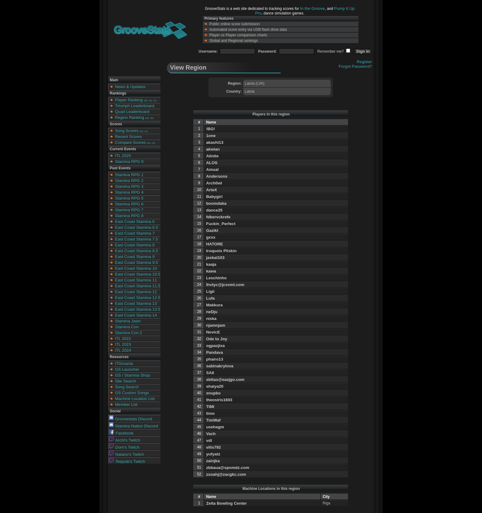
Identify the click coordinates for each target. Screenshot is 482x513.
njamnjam (215, 325)
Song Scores (126, 130)
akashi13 (214, 142)
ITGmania (124, 363)
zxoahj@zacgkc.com (226, 474)
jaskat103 (215, 257)
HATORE (214, 244)
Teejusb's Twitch (127, 461)
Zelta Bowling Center (226, 503)
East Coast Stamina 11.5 (137, 286)
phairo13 (214, 359)
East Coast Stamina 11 (136, 280)
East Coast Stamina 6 (135, 221)
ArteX (211, 190)
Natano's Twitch (126, 454)
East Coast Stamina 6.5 (136, 227)
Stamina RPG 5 (129, 198)
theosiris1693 (219, 400)
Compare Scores (130, 142)
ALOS (211, 162)
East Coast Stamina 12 (136, 291)
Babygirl (214, 196)
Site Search (125, 381)
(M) (146, 100)
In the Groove (312, 8)
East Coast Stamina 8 (135, 245)
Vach (210, 433)
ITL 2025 (123, 155)
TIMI (210, 406)
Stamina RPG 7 (129, 210)
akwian (212, 149)
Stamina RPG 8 (129, 215)
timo (210, 413)
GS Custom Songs (132, 392)
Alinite (212, 156)
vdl (209, 440)
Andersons (216, 176)
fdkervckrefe (218, 217)
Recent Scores (128, 136)
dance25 (214, 210)
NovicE (213, 332)
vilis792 (213, 447)
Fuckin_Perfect (220, 223)
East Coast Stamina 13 (136, 303)
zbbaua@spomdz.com (227, 467)
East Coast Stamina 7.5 (136, 239)
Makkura (214, 305)
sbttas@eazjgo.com (225, 379)
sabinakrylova (219, 366)
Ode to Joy (216, 339)
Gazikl (212, 230)
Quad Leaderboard (132, 111)
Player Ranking (129, 100)
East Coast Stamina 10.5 (137, 274)
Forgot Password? (355, 66)
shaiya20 (214, 386)
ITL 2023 (123, 344)
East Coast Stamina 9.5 (136, 262)
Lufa (210, 298)
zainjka (212, 460)
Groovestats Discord (130, 419)
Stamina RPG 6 (129, 204)
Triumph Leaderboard (134, 105)
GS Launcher (127, 369)
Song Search (127, 387)
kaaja (211, 264)
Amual (212, 169)
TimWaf (213, 420)
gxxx (210, 237)
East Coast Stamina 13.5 (137, 309)
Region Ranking (129, 117)
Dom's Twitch (124, 447)
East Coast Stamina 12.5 (137, 297)
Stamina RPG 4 (129, 192)
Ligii (210, 291)
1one (210, 135)
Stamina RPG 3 (129, 186)
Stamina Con (127, 327)
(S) (150, 100)
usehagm (215, 427)
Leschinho (216, 278)
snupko (213, 393)
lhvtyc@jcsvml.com (225, 284)
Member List (126, 404)
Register (364, 61)
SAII (210, 372)
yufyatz (213, 454)
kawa (211, 271)
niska (211, 318)
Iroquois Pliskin (221, 250)
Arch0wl (214, 183)
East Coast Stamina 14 (136, 315)
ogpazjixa (215, 345)
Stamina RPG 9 (129, 161)
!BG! (210, 129)
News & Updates (130, 86)
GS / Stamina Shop (132, 375)
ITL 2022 (123, 338)
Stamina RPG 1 (129, 174)
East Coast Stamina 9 (135, 256)
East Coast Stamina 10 (136, 268)
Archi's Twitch (124, 440)
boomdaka (216, 203)
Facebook (121, 433)
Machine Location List (135, 398)
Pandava (214, 352)
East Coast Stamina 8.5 (136, 250)
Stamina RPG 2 (129, 180)
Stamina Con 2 (128, 332)
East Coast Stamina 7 (135, 233)
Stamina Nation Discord (133, 426)
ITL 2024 (123, 350)
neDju (211, 311)
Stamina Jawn (128, 321)
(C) (155, 100)
